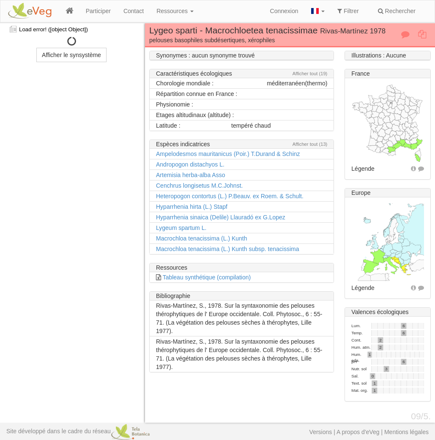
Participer (98, 11)
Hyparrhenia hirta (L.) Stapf (191, 206)
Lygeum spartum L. (181, 227)
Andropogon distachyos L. (190, 164)
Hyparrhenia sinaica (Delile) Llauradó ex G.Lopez (220, 217)
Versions (320, 432)
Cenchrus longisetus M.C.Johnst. (199, 185)
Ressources (175, 11)
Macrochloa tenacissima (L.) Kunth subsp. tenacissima (227, 249)
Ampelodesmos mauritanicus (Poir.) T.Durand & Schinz (228, 153)
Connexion (284, 11)
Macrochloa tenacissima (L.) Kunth (201, 238)
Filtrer (348, 11)
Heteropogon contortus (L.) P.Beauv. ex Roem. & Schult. (230, 196)
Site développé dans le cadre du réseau (78, 431)
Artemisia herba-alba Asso (190, 175)
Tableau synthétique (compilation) (207, 277)
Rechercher (397, 11)
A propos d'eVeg (358, 432)
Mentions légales (406, 432)
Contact (133, 11)
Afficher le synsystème (71, 55)
